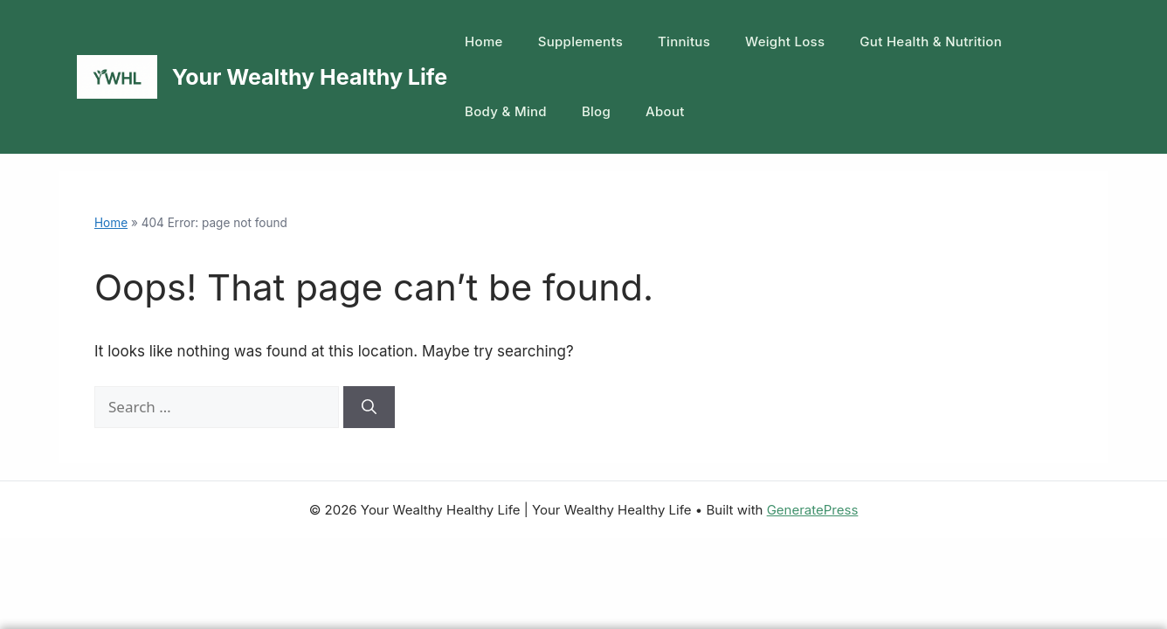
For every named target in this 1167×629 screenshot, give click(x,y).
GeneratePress (813, 509)
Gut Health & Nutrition (931, 41)
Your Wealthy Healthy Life (309, 77)
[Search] (369, 407)
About (665, 111)
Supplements (580, 41)
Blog (596, 111)
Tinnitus (684, 41)
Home (484, 41)
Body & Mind (506, 111)
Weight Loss (785, 41)
